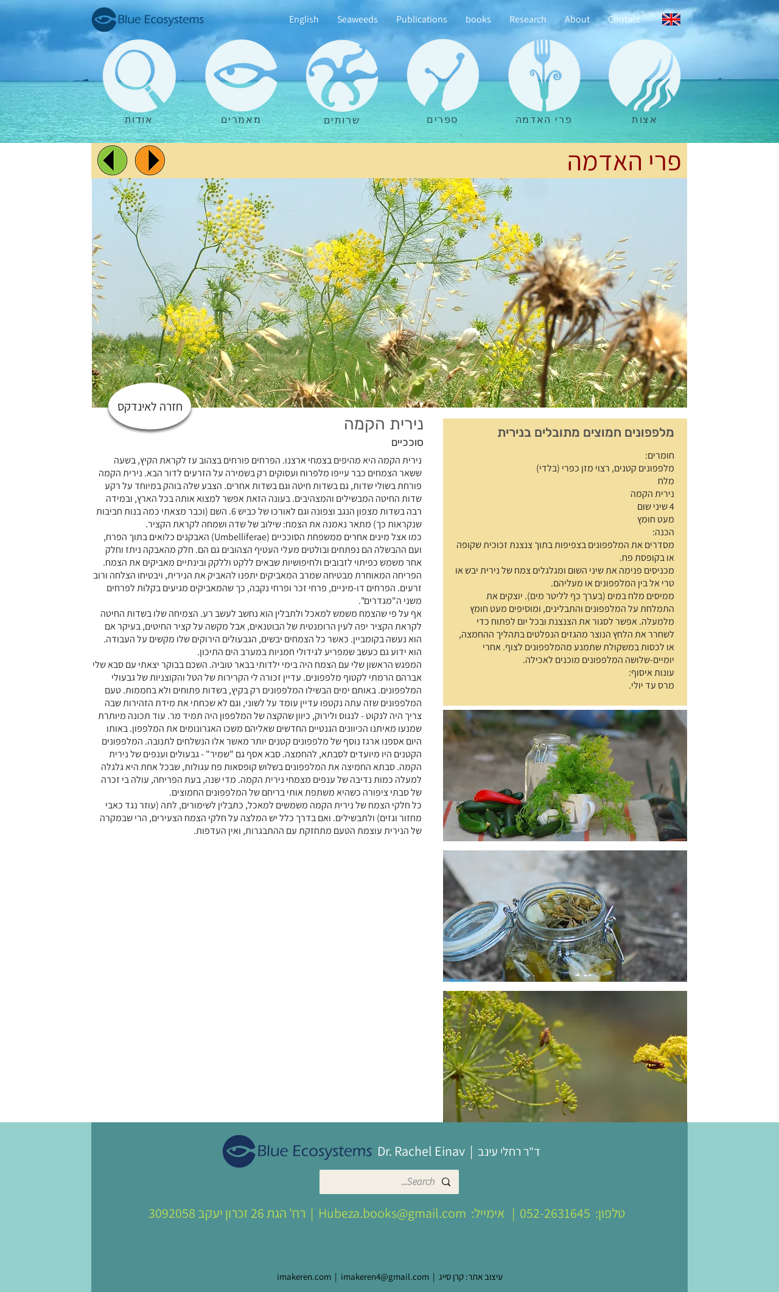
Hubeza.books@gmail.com (392, 1212)
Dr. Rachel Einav (421, 1150)
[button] (565, 775)
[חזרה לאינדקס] (149, 406)
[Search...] (390, 1182)
